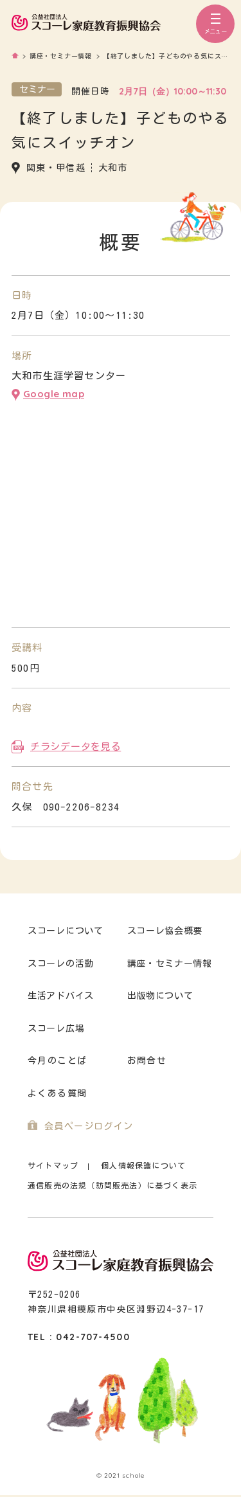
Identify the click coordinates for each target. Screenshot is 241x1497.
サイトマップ (53, 1165)
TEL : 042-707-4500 (79, 1337)
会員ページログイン (89, 1126)
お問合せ (147, 1060)
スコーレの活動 (61, 963)
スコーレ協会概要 (165, 930)
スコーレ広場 (56, 1028)
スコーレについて (65, 930)
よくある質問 (57, 1093)
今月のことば (57, 1060)
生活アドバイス (61, 995)
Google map (53, 394)
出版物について (160, 995)
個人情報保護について (143, 1165)
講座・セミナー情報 (169, 963)
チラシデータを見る (75, 746)
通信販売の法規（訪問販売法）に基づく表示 (112, 1185)
